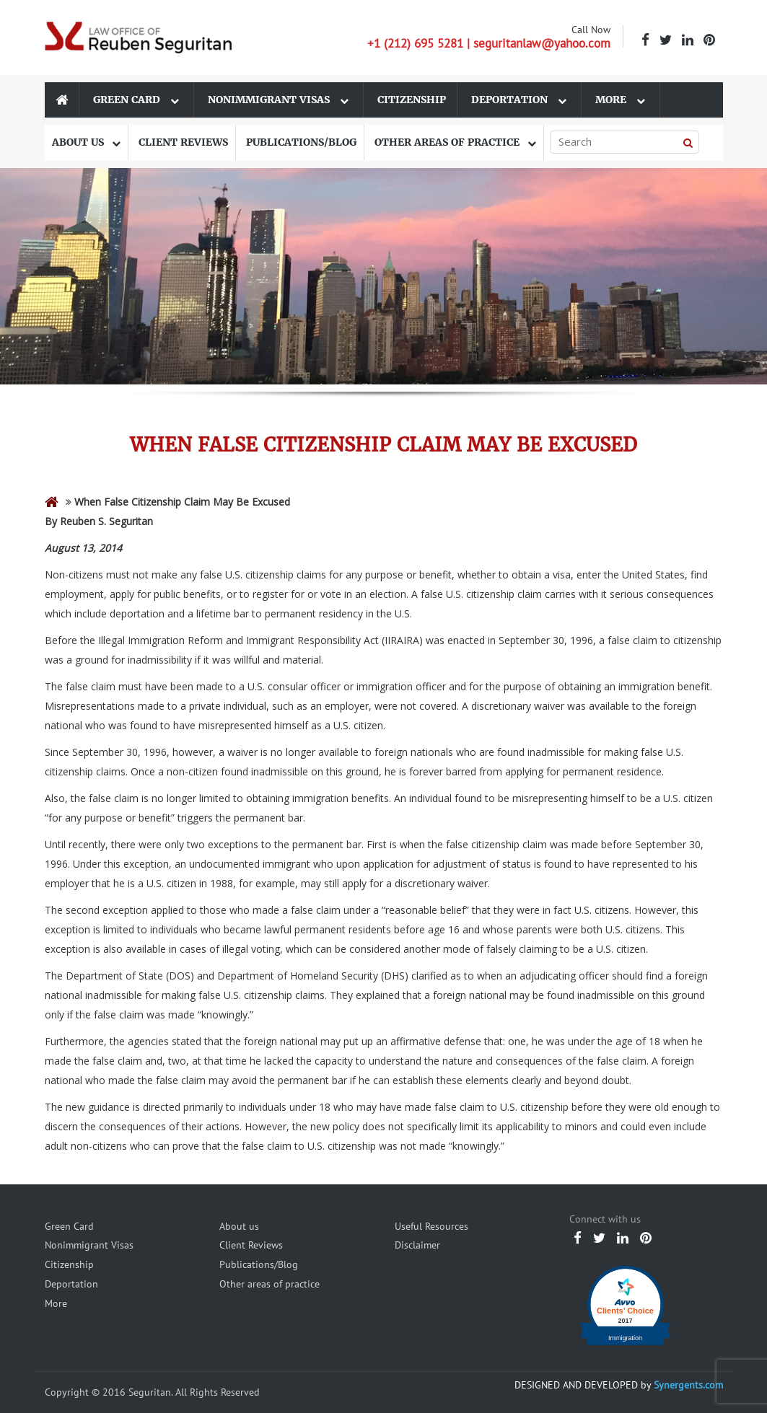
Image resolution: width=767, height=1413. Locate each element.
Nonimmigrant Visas (278, 99)
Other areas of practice (455, 142)
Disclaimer (417, 1244)
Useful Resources (431, 1226)
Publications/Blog (301, 142)
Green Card (136, 99)
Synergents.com (688, 1384)
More (620, 99)
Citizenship (411, 99)
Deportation (518, 99)
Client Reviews (183, 142)
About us (86, 142)
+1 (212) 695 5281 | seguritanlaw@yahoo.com (488, 43)
